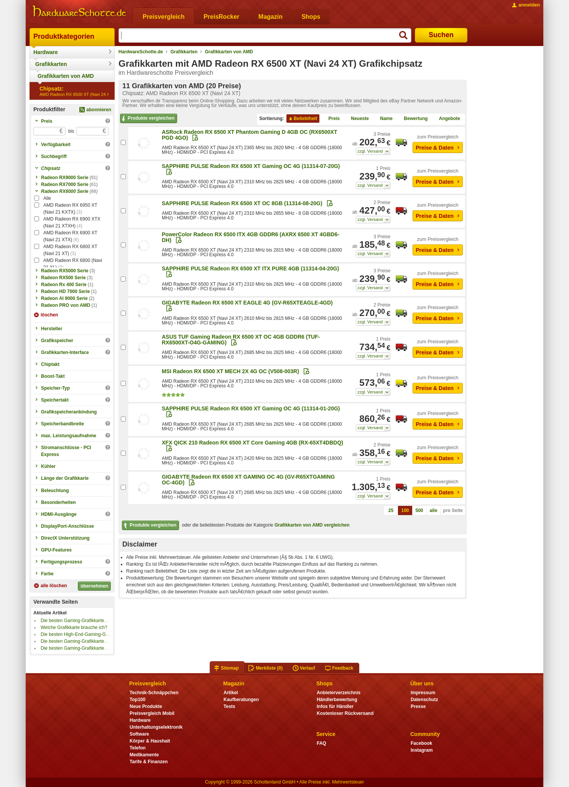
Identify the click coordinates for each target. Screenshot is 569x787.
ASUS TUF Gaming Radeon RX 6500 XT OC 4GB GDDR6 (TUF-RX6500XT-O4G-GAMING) (241, 340)
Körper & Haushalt (150, 741)
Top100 (137, 699)
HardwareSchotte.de (140, 51)
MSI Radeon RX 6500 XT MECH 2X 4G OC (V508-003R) (230, 371)
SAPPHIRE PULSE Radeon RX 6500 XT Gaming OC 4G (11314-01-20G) (251, 408)
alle (433, 510)
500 (419, 510)
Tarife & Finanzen (149, 761)
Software (139, 734)
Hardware (45, 52)
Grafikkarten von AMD (66, 76)
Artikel (231, 692)
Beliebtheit (302, 119)
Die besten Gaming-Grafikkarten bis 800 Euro (87, 620)
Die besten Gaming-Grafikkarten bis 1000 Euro (88, 641)
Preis (331, 119)
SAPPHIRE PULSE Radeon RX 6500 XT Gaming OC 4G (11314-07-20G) (251, 166)
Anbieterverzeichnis (338, 692)
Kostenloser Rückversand (345, 713)
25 (390, 510)
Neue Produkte (146, 706)
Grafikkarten (51, 64)
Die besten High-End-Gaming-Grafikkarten (84, 634)
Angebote (446, 119)
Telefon (138, 748)
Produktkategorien (63, 36)
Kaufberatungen (241, 699)
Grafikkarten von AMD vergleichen (312, 525)
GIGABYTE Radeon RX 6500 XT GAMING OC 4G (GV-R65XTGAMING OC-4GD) (248, 480)
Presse (418, 706)
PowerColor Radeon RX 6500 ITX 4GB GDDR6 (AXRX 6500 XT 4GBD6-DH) (250, 237)
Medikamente (144, 754)
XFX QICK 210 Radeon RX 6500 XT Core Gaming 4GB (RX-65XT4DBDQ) (252, 443)
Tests (229, 706)
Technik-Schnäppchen (154, 692)
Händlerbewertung (337, 699)
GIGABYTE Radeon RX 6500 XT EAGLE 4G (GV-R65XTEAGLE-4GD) (247, 303)
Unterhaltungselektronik (156, 727)
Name (383, 119)
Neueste (357, 119)
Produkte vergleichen (147, 118)
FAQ (321, 743)
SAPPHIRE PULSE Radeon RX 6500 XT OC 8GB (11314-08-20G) (242, 203)
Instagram (422, 750)
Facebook (421, 743)
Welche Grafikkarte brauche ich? (74, 627)
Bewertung (413, 119)
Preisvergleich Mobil (152, 713)
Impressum (423, 692)
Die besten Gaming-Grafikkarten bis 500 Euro (87, 648)
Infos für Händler (335, 706)
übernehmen (94, 586)
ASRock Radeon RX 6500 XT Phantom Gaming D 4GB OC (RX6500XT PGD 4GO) (249, 135)
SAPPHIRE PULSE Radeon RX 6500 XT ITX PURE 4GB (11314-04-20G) (250, 268)
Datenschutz (424, 699)
